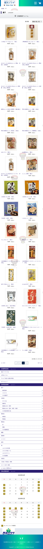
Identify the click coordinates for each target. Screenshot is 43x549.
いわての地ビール (6, 450)
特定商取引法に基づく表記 (10, 542)
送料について (30, 542)
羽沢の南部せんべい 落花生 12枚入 (10, 130)
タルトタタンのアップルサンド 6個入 (31, 305)
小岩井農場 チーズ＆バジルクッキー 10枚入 (31, 328)
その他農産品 (5, 429)
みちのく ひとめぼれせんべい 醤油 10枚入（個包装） (10, 64)
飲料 (2, 442)
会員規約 (37, 542)
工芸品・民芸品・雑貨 (6, 461)
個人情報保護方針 (22, 542)
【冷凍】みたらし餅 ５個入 (29, 196)
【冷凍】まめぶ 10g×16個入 (8, 305)
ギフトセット (4, 381)
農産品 (2, 421)
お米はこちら (4, 375)
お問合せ (21, 543)
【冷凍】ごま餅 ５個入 (7, 218)
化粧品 (2, 458)
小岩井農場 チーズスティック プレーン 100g (11, 262)
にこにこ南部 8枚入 (27, 173)
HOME (2, 8)
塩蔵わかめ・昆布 (6, 406)
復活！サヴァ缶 (5, 371)
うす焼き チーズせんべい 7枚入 (9, 41)
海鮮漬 (4, 403)
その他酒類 (5, 455)
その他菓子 (5, 395)
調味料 (2, 435)
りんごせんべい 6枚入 (7, 239)
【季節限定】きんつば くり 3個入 (31, 41)
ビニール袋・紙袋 (5, 465)
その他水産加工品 (6, 410)
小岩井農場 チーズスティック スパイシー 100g (31, 262)
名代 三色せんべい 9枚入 (7, 284)
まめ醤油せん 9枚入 (27, 152)
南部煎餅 (4, 390)
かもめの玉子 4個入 (27, 284)
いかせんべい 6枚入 (27, 218)
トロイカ (4, 393)
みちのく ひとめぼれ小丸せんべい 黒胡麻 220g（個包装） (10, 87)
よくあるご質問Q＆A (6, 468)
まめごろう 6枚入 (5, 152)
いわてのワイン (6, 453)
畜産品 (2, 413)
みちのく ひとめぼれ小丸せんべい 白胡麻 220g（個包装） (31, 87)
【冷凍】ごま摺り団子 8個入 (8, 327)
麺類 (2, 432)
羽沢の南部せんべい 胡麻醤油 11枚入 (31, 130)
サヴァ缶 (4, 401)
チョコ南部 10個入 (27, 350)
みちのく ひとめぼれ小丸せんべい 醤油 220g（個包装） (32, 64)
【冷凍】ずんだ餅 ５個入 (7, 196)
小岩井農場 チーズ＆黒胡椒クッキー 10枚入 (10, 351)
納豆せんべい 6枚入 (27, 239)
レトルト (3, 439)
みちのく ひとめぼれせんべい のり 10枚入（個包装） (10, 174)
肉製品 (4, 416)
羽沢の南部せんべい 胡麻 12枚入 (30, 109)
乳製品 (4, 419)
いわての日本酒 (6, 448)
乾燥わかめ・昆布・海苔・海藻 (9, 408)
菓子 (2, 387)
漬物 (3, 427)
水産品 (2, 398)
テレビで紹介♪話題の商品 (7, 378)
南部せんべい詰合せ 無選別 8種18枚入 (10, 109)
